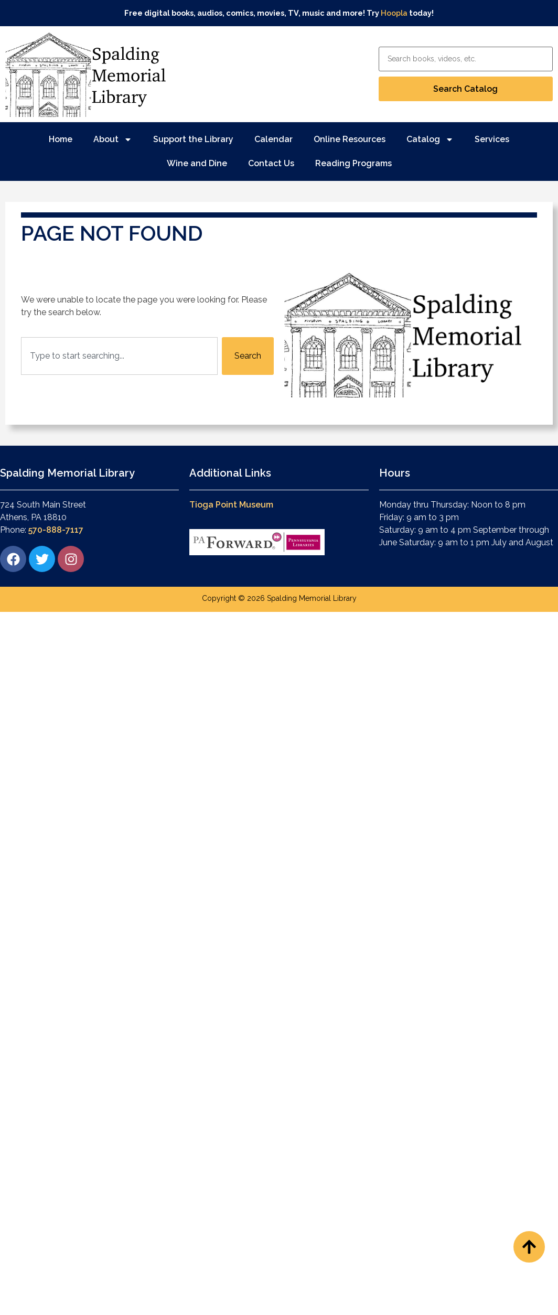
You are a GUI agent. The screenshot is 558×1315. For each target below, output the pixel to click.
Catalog (430, 139)
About (112, 139)
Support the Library (193, 139)
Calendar (273, 139)
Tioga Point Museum (231, 505)
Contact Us (271, 163)
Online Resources (349, 139)
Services (492, 139)
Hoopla (394, 12)
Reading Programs (353, 163)
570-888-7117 (55, 530)
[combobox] (119, 356)
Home (60, 139)
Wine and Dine (197, 163)
